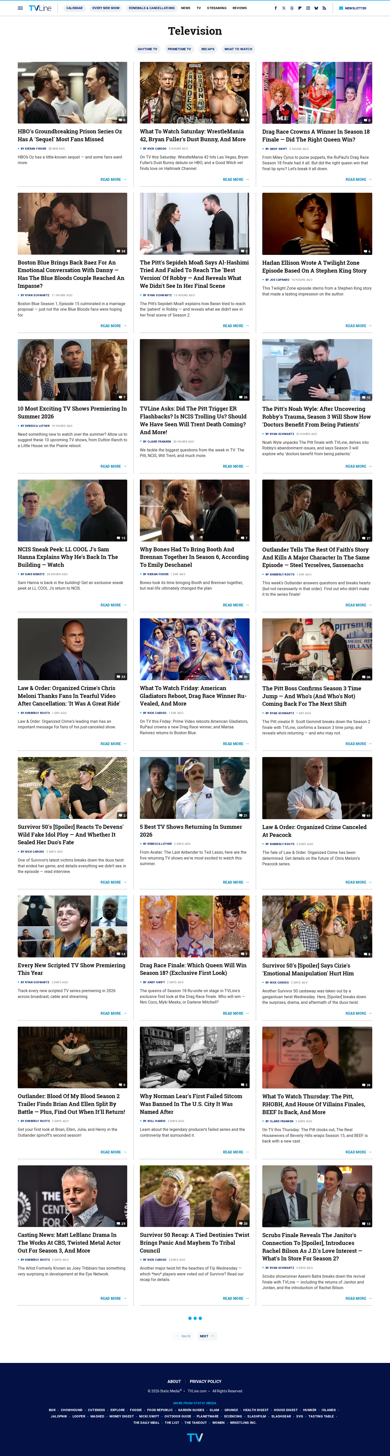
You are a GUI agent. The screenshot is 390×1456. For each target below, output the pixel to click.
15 (123, 537)
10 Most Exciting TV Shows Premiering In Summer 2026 (72, 412)
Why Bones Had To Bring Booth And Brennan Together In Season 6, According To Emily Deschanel (194, 557)
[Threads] (292, 8)
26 (246, 397)
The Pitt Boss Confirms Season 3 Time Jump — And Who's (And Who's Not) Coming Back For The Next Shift (311, 696)
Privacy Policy (205, 1381)
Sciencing (233, 1416)
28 (123, 1223)
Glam (214, 1410)
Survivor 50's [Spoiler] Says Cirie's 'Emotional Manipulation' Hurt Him (308, 969)
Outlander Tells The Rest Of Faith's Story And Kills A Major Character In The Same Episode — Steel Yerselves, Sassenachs (316, 557)
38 (123, 251)
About (174, 1381)
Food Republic (160, 1410)
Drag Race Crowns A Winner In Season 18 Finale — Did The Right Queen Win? (316, 135)
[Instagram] (308, 8)
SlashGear (281, 1416)
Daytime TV (148, 49)
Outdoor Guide (177, 1416)
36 (368, 677)
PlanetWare (208, 1416)
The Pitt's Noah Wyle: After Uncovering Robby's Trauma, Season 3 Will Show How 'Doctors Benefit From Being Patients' (316, 416)
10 (368, 397)
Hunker (309, 1410)
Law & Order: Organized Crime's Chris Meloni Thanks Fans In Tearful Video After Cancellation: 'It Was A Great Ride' (69, 696)
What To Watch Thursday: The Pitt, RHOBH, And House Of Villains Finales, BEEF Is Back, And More (313, 1104)
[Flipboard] (300, 8)
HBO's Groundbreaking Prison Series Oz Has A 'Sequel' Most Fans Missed (70, 135)
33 (123, 676)
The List (172, 1422)
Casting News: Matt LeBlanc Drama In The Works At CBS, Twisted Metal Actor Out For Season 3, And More (69, 1242)
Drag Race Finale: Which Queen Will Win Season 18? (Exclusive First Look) (193, 969)
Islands (329, 1410)
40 (246, 676)
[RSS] (324, 8)
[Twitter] (284, 8)
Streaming (217, 8)
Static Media (170, 1391)
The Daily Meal (146, 1422)
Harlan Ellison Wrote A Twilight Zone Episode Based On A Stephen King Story (314, 266)
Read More (111, 179)
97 (368, 815)
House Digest (286, 1410)
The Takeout (195, 1422)
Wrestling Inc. (243, 1422)
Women (218, 1422)
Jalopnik (59, 1416)
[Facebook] (275, 8)
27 (368, 538)
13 (368, 1223)
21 (246, 815)
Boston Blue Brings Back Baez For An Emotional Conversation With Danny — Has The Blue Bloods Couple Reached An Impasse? (71, 274)
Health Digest (256, 1410)
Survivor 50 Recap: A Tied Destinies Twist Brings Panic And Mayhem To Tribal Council (194, 1242)
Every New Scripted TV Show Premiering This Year (71, 969)
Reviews (240, 8)
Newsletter (352, 8)
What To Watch (238, 49)
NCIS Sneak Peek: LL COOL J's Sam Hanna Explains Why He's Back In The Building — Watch (68, 557)
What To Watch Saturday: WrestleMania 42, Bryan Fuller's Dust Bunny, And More (193, 135)
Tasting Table (321, 1416)
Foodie (136, 1410)
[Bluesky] (316, 8)
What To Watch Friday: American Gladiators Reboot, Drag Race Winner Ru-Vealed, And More (193, 696)
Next (204, 1336)
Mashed (97, 1416)
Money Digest (121, 1416)
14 (123, 953)
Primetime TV (179, 49)
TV (199, 8)
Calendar (74, 8)
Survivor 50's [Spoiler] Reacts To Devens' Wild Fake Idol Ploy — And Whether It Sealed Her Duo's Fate (71, 834)
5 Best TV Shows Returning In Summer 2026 (191, 830)
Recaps (207, 49)
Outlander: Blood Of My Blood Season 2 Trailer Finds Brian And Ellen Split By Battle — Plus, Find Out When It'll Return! (71, 1104)
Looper (78, 1416)
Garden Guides (191, 1410)
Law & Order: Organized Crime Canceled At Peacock (314, 831)
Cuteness (96, 1410)
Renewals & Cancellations (152, 8)
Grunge (231, 1410)
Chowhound (72, 1410)
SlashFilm (256, 1416)
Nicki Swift (149, 1416)
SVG (299, 1416)
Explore (117, 1410)
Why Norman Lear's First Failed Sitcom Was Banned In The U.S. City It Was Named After (191, 1104)
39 (368, 1085)
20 (246, 1223)
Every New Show (106, 8)
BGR (52, 1410)
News (186, 8)
